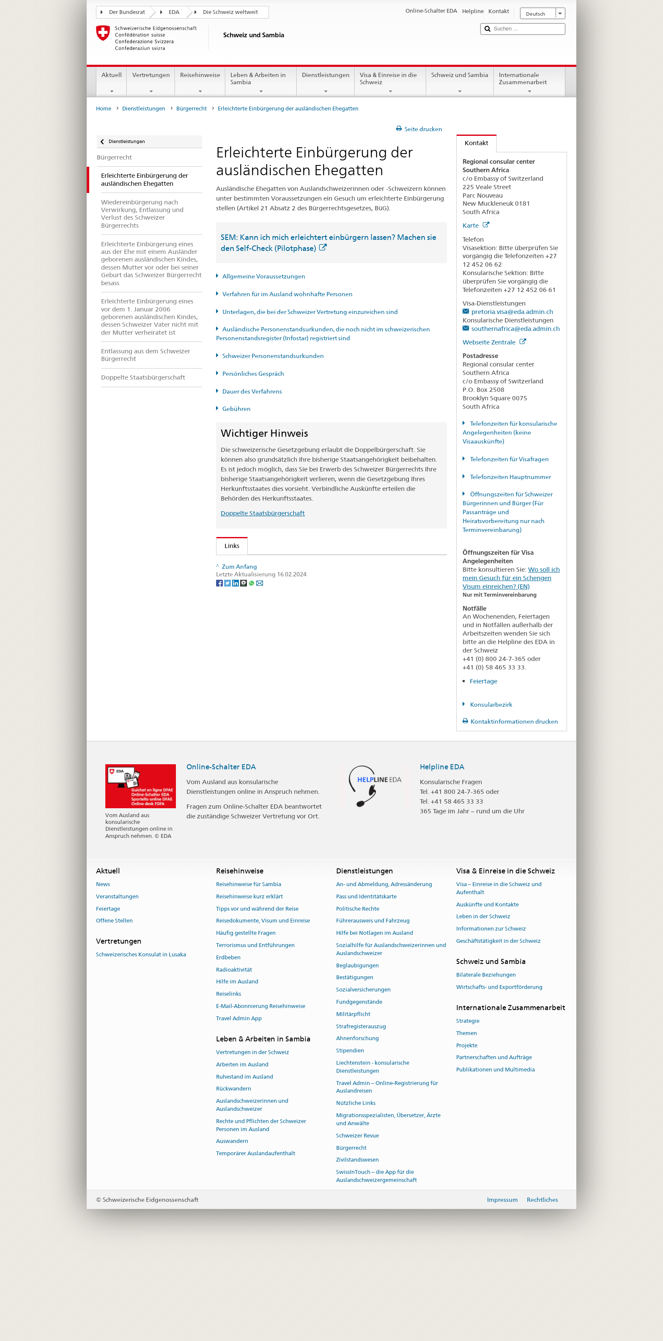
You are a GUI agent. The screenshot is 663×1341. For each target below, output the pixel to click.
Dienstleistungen (325, 83)
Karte (476, 225)
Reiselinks (228, 1088)
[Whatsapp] (252, 821)
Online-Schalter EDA (221, 860)
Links (227, 546)
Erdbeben (228, 1051)
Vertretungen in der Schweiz (252, 1146)
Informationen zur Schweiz (491, 1022)
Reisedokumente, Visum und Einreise (263, 1015)
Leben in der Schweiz (483, 1011)
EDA (174, 12)
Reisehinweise (200, 83)
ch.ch (234, 747)
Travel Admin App (239, 1112)
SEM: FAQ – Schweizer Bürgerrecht (278, 579)
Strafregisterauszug (361, 1120)
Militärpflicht (353, 1108)
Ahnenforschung (357, 1132)
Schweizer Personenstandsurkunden (273, 355)
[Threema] (244, 821)
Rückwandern (233, 1183)
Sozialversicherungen (363, 1084)
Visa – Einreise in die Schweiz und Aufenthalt (499, 982)
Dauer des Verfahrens (252, 391)
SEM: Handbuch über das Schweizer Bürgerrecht (297, 594)
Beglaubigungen (357, 1059)
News (103, 978)
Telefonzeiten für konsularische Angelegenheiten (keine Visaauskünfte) (510, 432)
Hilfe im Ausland (237, 1076)
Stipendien (350, 1145)
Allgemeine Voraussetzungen (263, 276)
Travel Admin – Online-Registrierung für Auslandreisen (387, 1181)
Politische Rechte (357, 1003)
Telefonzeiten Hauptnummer (510, 477)
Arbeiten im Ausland (242, 1158)
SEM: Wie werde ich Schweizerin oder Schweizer (297, 564)
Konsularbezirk (490, 704)
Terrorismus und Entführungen (255, 1039)
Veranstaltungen (117, 990)
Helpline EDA (442, 860)
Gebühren (236, 408)
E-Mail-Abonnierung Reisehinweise (260, 1100)
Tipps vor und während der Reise (257, 1003)
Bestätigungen (354, 1071)
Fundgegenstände (359, 1096)
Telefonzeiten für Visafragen (509, 459)
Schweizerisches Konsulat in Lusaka (141, 1049)
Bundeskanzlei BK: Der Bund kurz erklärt (286, 777)
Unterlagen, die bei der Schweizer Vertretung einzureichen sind (310, 311)
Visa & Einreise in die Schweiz (390, 83)
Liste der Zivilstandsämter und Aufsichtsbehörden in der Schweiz (321, 717)
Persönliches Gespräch (253, 373)
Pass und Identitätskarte (366, 990)
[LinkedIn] (236, 821)
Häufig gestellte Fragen (246, 1027)
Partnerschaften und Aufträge (494, 1151)
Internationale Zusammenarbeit (529, 83)
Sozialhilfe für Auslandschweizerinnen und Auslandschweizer (391, 1043)
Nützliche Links (355, 1197)
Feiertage (483, 681)
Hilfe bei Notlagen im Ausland (374, 1027)
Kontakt (472, 143)
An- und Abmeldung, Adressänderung (384, 978)
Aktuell (111, 83)
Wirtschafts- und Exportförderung (499, 1081)
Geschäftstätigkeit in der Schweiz (498, 1035)
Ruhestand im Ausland (244, 1171)
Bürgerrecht (191, 108)
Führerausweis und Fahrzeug (373, 1015)
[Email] (259, 821)
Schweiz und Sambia (460, 83)
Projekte (466, 1139)
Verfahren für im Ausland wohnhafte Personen (287, 294)
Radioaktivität (234, 1063)
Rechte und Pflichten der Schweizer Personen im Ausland (261, 1219)
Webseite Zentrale (494, 342)
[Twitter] (228, 821)
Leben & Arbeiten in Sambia (261, 83)
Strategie (467, 1115)
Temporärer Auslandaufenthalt (255, 1248)
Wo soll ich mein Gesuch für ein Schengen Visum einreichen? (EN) (511, 577)
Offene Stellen (114, 1015)
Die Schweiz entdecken (260, 732)
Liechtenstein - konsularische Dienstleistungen (372, 1161)
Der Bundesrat (127, 12)
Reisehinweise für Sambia (248, 978)
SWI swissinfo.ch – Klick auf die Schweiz (285, 762)
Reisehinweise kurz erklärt (249, 990)
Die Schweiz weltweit (230, 12)
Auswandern (232, 1235)
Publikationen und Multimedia (495, 1163)
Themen (466, 1127)
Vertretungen (150, 83)
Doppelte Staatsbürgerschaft (263, 513)
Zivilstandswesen (357, 1254)
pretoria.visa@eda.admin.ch (512, 312)
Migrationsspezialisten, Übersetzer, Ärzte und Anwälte (388, 1213)
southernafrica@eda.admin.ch (515, 329)
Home (103, 108)
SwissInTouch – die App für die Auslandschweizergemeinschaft (376, 1270)
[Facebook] (220, 821)
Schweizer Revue (357, 1229)
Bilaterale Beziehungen (486, 1069)
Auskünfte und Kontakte (487, 998)
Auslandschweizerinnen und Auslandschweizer (252, 1199)
